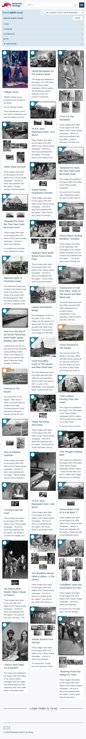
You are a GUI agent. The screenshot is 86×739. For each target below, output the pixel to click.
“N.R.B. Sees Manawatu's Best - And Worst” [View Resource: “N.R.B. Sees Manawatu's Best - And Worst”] (43, 132)
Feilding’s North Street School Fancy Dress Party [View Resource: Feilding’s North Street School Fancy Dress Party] (43, 256)
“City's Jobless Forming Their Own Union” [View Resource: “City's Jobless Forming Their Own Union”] (69, 399)
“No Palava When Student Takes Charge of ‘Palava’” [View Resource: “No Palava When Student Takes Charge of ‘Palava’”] (15, 592)
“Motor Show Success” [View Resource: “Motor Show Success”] (15, 167)
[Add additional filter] (43, 43)
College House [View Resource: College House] (11, 92)
